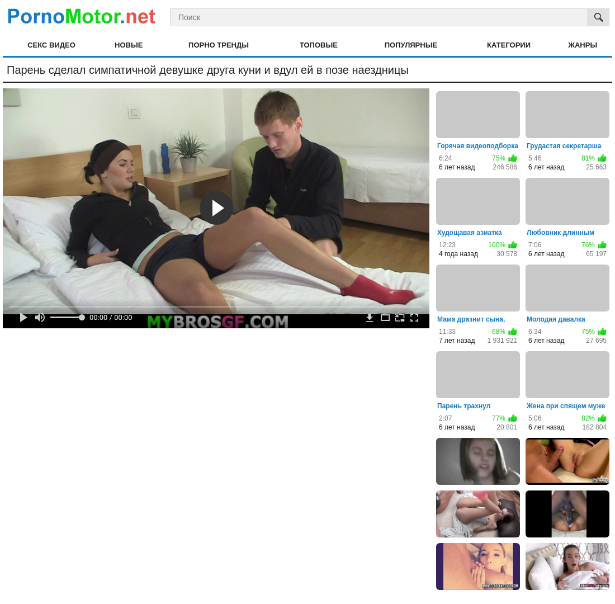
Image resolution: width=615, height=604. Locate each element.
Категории (509, 45)
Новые (129, 45)
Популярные (411, 45)
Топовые (319, 45)
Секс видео (51, 45)
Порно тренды (218, 45)
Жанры (582, 45)
